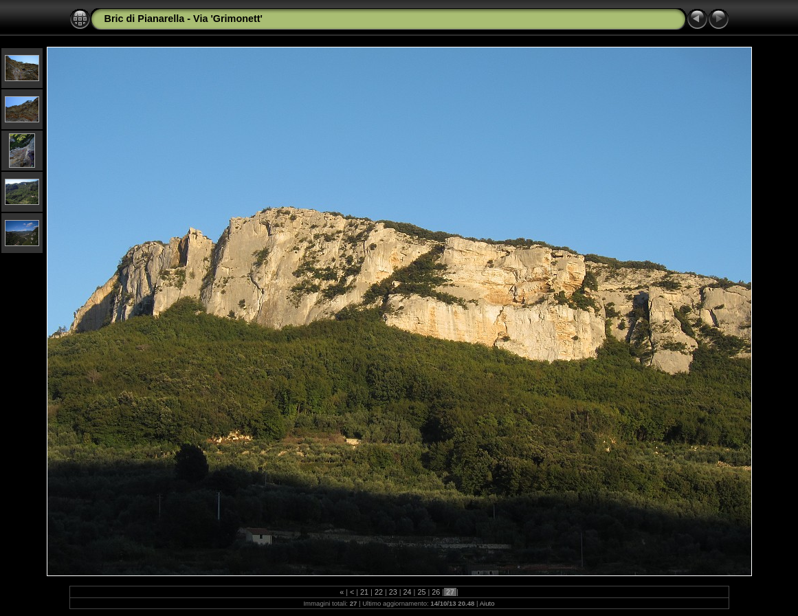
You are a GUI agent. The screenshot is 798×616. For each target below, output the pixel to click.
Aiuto (487, 603)
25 (421, 592)
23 (393, 592)
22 (379, 592)
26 (436, 592)
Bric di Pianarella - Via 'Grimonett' (183, 18)
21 (364, 592)
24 (407, 592)
